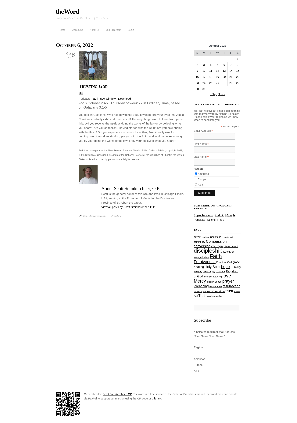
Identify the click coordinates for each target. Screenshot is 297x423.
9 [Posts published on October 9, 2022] (197, 70)
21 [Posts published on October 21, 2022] (230, 76)
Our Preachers (113, 29)
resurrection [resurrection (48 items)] (231, 286)
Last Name (201, 157)
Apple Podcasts (203, 215)
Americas (203, 173)
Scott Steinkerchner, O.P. (95, 215)
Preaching (116, 215)
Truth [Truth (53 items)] (202, 296)
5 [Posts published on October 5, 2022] (217, 64)
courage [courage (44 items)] (217, 246)
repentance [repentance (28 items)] (215, 286)
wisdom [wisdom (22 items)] (218, 296)
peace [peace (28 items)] (218, 281)
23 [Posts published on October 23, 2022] (197, 82)
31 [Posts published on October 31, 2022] (204, 89)
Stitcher (211, 219)
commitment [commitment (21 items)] (227, 237)
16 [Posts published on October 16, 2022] (197, 76)
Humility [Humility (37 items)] (236, 267)
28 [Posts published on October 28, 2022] (230, 82)
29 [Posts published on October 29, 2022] (237, 82)
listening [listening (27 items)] (217, 276)
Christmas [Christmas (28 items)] (215, 237)
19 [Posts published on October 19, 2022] (217, 76)
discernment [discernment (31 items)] (231, 246)
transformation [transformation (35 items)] (215, 291)
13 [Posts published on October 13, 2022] (224, 70)
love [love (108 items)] (227, 275)
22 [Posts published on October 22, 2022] (237, 76)
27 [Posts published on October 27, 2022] (224, 82)
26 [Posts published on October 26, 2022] (217, 82)
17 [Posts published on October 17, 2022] (204, 76)
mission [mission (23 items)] (210, 282)
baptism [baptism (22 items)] (205, 237)
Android (219, 215)
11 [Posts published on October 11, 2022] (210, 70)
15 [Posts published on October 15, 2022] (237, 70)
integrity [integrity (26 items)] (198, 271)
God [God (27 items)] (229, 262)
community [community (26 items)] (199, 242)
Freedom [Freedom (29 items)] (221, 262)
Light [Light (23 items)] (209, 277)
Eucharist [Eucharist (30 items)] (228, 251)
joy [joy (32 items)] (213, 271)
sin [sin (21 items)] (204, 291)
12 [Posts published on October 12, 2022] (217, 70)
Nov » (221, 94)
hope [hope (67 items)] (225, 266)
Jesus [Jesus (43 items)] (207, 271)
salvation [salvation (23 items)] (198, 291)
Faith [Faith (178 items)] (216, 256)
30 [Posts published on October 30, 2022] (197, 89)
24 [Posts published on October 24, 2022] (204, 82)
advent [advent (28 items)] (197, 237)
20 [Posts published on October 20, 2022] (224, 76)
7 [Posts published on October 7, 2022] (231, 64)
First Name (201, 144)
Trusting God (93, 86)
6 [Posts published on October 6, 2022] (224, 64)
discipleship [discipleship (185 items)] (208, 250)
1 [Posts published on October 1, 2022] (237, 58)
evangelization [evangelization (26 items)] (201, 257)
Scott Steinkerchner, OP (117, 394)
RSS (221, 219)
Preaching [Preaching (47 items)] (201, 286)
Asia (200, 184)
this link (156, 398)
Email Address (203, 131)
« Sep (213, 94)
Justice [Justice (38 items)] (220, 271)
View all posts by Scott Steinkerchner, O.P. (130, 207)
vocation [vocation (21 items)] (211, 296)
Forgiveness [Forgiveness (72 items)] (205, 261)
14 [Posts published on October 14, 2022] (230, 70)
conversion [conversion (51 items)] (202, 246)
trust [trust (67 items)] (229, 291)
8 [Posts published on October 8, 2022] (237, 64)
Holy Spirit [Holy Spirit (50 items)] (212, 267)
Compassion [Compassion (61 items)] (216, 241)
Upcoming (77, 29)
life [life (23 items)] (205, 277)
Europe (202, 179)
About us (94, 29)
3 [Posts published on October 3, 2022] (204, 64)
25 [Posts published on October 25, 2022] (210, 82)
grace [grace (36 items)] (236, 262)
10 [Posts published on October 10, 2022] (204, 70)
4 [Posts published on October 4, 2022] (210, 64)
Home (62, 29)
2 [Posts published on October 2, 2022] (197, 64)
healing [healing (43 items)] (199, 267)
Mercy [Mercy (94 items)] (200, 281)
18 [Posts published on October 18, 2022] (210, 76)
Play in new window (103, 98)
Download (124, 98)
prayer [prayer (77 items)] (228, 281)
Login (131, 29)
